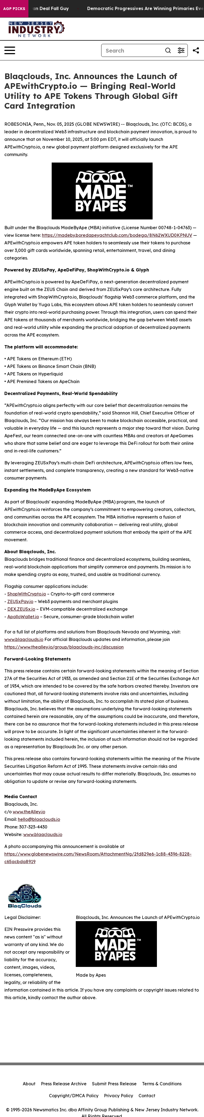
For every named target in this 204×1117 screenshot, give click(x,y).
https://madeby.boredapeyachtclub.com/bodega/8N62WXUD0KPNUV (117, 235)
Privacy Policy (118, 1095)
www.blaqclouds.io (23, 639)
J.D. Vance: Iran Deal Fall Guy (40, 8)
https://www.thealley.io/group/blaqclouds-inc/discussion (64, 647)
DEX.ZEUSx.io (21, 609)
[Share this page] (196, 50)
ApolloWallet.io (23, 616)
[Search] (131, 50)
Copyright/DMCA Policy (73, 1095)
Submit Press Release (114, 1083)
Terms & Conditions (162, 1083)
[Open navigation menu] (9, 50)
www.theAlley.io (29, 811)
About (29, 1083)
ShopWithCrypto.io (26, 594)
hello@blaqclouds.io (39, 819)
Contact (147, 1095)
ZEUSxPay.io (20, 601)
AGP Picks (14, 8)
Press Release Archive (64, 1083)
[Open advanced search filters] (181, 50)
